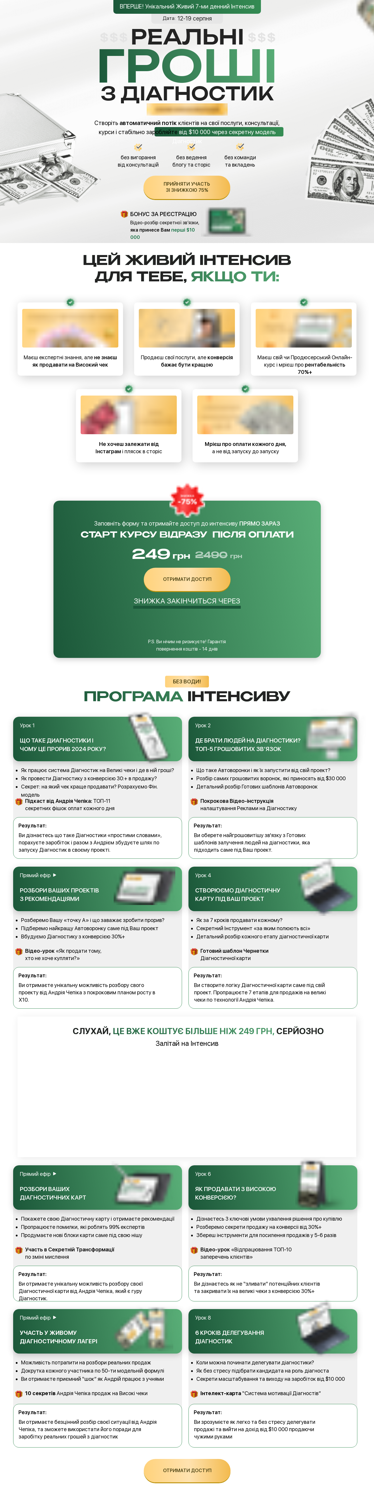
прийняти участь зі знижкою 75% (187, 187)
